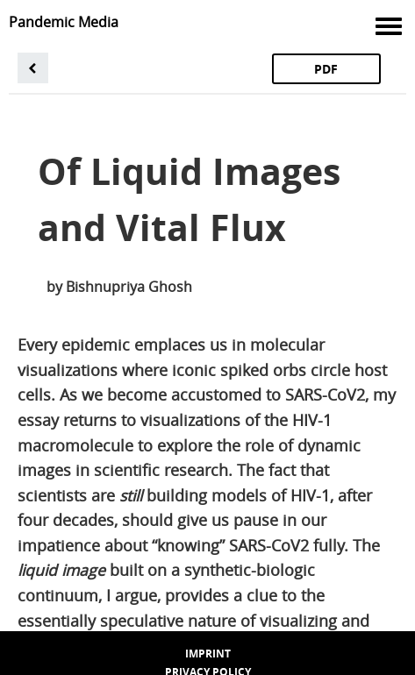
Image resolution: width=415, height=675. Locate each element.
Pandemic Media (63, 22)
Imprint (208, 653)
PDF (326, 68)
